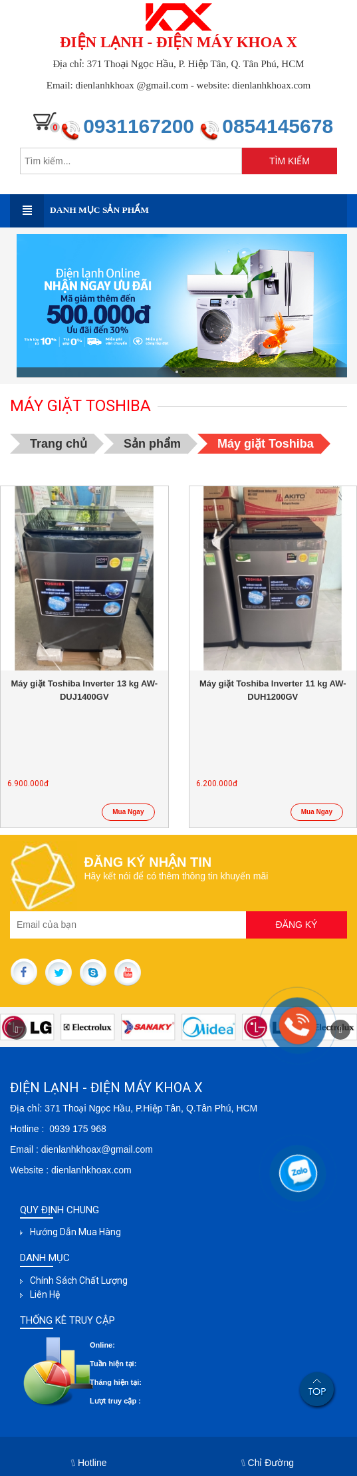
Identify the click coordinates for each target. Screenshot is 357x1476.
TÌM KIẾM (289, 161)
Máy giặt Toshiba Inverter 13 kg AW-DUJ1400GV (84, 690)
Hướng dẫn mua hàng (75, 1232)
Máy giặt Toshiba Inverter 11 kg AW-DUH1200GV (272, 690)
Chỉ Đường (268, 1462)
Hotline (89, 1462)
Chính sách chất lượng (79, 1280)
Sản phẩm (152, 443)
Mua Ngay (128, 811)
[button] (340, 1030)
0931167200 (141, 126)
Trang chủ (58, 443)
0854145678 (277, 126)
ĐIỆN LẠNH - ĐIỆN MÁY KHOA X (178, 42)
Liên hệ (45, 1294)
